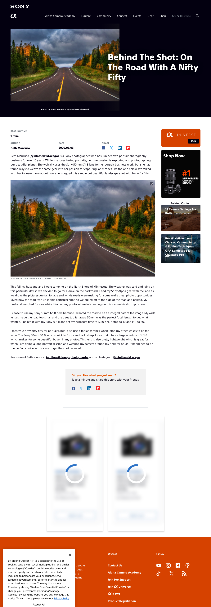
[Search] (197, 16)
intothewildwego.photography (67, 357)
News (114, 593)
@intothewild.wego (44, 155)
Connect (122, 15)
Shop (163, 15)
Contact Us (115, 565)
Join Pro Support (119, 579)
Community (104, 15)
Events (137, 15)
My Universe (181, 16)
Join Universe (119, 586)
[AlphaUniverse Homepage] (14, 16)
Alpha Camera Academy (60, 15)
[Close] (70, 567)
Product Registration (122, 601)
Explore (86, 15)
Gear (151, 15)
